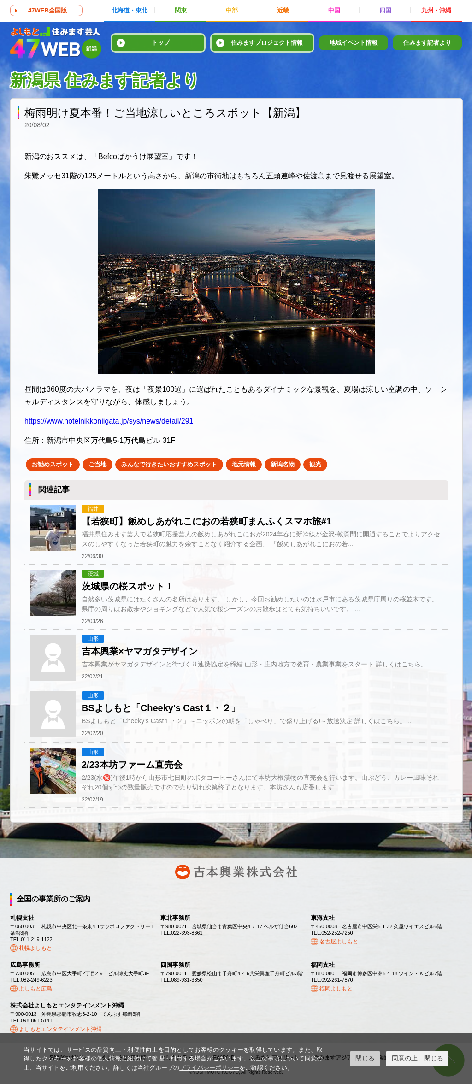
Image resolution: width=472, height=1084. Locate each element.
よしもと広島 (35, 988)
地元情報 (244, 464)
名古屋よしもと (338, 941)
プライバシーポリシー (209, 1067)
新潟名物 (283, 464)
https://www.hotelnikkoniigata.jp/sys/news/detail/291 (108, 421)
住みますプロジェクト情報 (267, 42)
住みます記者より (427, 42)
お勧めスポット (53, 464)
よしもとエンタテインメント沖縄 (60, 1029)
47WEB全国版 (47, 10)
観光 (315, 464)
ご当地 (97, 464)
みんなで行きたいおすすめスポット (169, 464)
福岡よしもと (336, 988)
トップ (161, 42)
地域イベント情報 (354, 42)
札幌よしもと (35, 948)
